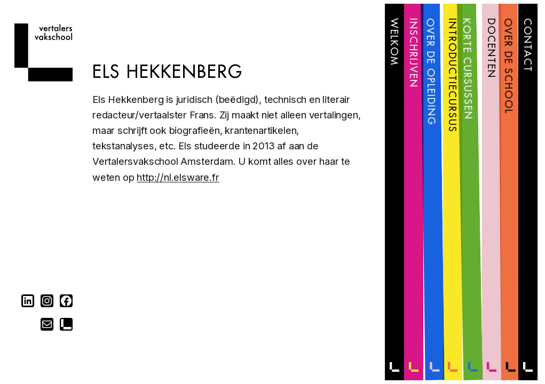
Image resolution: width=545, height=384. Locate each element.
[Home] (43, 78)
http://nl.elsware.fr (178, 177)
